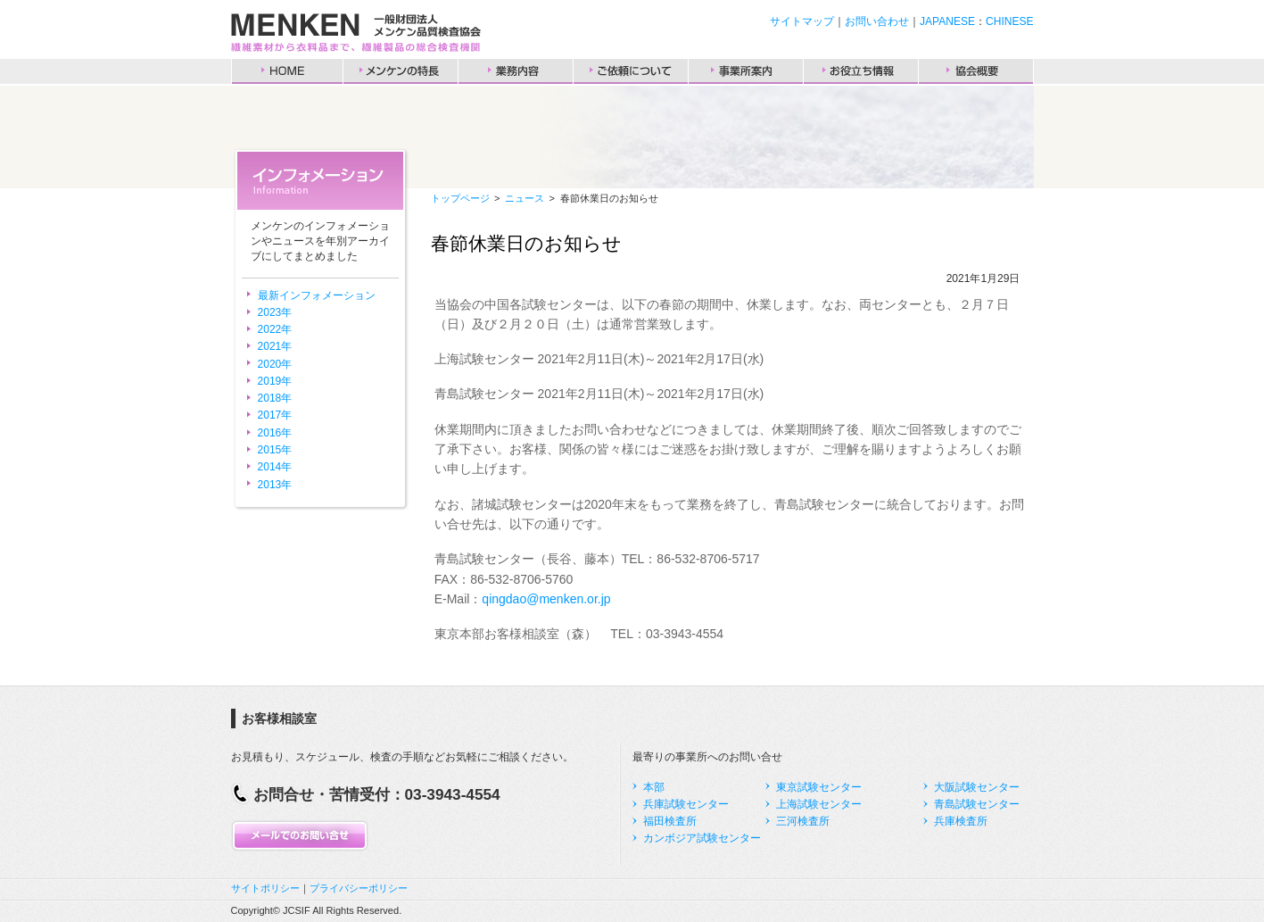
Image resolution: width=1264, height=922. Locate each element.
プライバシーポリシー (359, 888)
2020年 (275, 364)
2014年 (275, 467)
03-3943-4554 (452, 794)
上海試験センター (819, 804)
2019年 (275, 381)
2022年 (275, 329)
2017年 (275, 415)
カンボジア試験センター (702, 838)
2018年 (275, 398)
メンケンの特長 (400, 71)
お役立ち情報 (861, 71)
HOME (287, 71)
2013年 (275, 484)
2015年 (275, 450)
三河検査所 (803, 821)
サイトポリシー (265, 888)
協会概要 (976, 71)
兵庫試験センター (686, 804)
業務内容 (516, 71)
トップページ (460, 198)
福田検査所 (670, 821)
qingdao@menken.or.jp (546, 599)
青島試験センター (977, 804)
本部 (654, 787)
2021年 (275, 346)
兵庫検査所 (960, 821)
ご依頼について (631, 71)
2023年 (275, 312)
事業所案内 (746, 71)
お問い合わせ (877, 21)
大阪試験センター (977, 787)
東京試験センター (819, 787)
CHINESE (1009, 21)
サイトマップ (802, 21)
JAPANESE (947, 21)
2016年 (275, 433)
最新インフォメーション (317, 295)
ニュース (524, 198)
